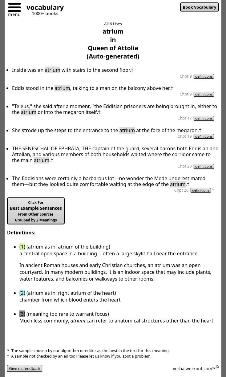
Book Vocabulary (199, 7)
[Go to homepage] (43, 8)
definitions (203, 76)
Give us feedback (24, 368)
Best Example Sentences (36, 211)
